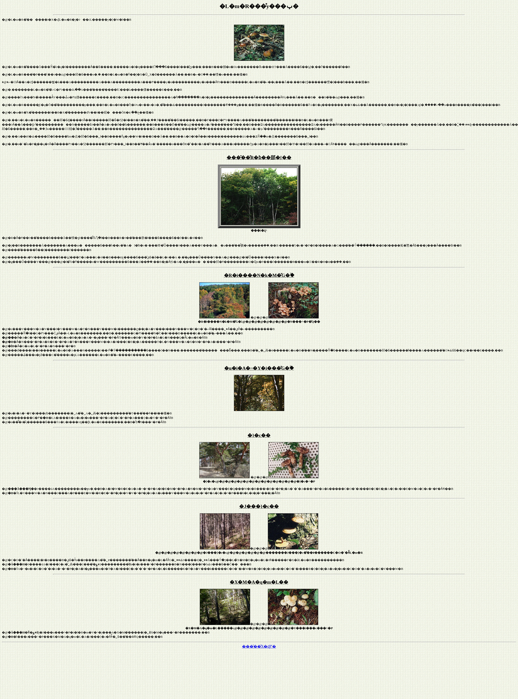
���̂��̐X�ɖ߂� (259, 646)
